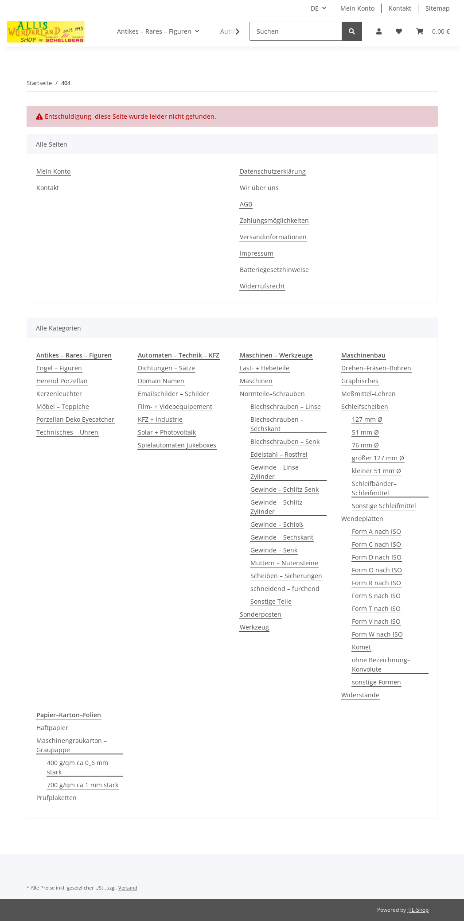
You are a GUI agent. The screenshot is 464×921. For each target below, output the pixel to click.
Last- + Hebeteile (264, 368)
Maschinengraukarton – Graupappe (71, 745)
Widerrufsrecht (262, 286)
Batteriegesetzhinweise (274, 269)
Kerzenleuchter (59, 393)
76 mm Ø (365, 445)
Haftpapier (52, 727)
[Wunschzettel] (399, 31)
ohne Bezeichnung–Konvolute (381, 664)
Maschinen (256, 381)
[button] (379, 31)
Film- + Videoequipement (175, 406)
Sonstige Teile (271, 601)
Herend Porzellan (62, 381)
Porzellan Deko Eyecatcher (75, 419)
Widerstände (360, 695)
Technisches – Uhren (67, 432)
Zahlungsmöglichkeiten (274, 220)
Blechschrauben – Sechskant (277, 424)
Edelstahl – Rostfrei (279, 454)
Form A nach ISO (376, 531)
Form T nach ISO (376, 608)
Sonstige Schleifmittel (384, 505)
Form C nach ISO (376, 544)
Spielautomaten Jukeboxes (177, 445)
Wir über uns (259, 187)
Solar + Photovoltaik (167, 432)
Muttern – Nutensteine (284, 563)
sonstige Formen (376, 682)
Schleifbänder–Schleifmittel (374, 488)
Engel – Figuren (59, 368)
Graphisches (359, 381)
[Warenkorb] (433, 31)
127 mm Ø (367, 419)
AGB (246, 204)
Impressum (256, 253)
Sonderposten (260, 614)
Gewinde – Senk (273, 550)
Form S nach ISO (376, 595)
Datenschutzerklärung (273, 171)
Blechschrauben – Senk (285, 441)
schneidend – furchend (285, 588)
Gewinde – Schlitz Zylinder (276, 507)
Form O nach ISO (377, 570)
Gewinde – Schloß (276, 524)
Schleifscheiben (364, 406)
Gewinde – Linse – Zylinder (277, 472)
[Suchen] (296, 31)
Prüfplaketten (56, 797)
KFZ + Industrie (160, 419)
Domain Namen (161, 381)
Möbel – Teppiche (62, 406)
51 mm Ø (365, 432)
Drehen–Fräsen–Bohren (376, 368)
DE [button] (315, 8)
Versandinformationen (273, 237)
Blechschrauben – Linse (285, 406)
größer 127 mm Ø (378, 458)
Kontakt (400, 8)
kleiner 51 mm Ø (376, 470)
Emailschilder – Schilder (173, 393)
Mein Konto (357, 8)
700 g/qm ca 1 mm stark (82, 785)
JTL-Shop (418, 909)
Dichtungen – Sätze (166, 368)
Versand (127, 887)
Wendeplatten (362, 518)
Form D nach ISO (377, 557)
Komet (361, 647)
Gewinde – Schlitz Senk (284, 489)
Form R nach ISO (376, 583)
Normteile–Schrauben (272, 393)
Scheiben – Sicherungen (286, 575)
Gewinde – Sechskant (281, 537)
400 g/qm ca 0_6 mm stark (77, 767)
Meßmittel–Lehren (368, 393)
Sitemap (437, 8)
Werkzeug (254, 627)
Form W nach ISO (377, 634)
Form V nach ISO (376, 621)
